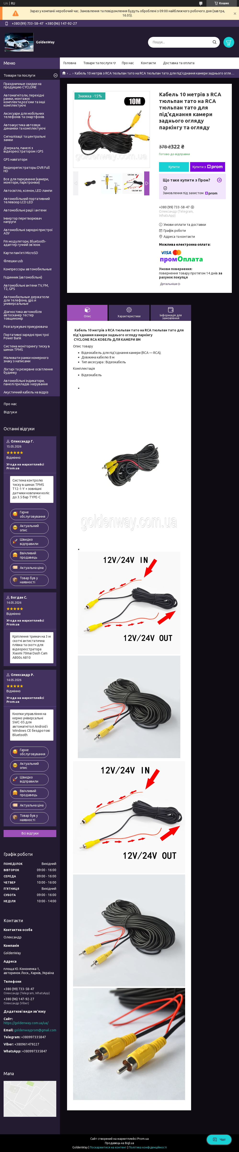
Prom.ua (143, 1138)
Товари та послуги (97, 63)
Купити (174, 167)
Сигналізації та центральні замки (25, 138)
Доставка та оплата (178, 63)
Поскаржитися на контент (108, 1147)
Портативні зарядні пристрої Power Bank (26, 336)
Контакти (148, 63)
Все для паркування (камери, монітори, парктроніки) (26, 180)
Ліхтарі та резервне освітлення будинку (28, 371)
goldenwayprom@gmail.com (35, 1030)
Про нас (128, 63)
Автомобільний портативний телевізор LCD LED (27, 200)
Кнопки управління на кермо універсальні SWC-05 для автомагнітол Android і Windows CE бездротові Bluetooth (31, 724)
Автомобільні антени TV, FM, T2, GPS (26, 287)
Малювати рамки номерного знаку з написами (26, 359)
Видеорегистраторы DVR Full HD (27, 169)
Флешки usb (13, 261)
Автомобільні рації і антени (25, 210)
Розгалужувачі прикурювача (26, 327)
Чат (219, 1139)
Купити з (208, 167)
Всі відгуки (30, 833)
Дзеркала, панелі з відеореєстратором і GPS (23, 149)
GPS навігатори (15, 159)
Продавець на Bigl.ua (119, 1143)
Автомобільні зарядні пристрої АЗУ (28, 231)
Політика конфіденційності (148, 1147)
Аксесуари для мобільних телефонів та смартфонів (24, 115)
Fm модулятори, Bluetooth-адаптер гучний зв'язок (25, 243)
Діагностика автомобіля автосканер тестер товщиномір (23, 315)
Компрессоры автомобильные (28, 269)
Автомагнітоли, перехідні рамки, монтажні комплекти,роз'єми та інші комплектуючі (24, 100)
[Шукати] (214, 42)
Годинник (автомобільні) (23, 277)
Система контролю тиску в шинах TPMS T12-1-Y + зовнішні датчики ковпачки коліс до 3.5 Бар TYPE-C (31, 488)
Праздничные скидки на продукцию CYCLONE (22, 85)
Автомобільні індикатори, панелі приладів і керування (26, 382)
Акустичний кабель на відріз (26, 392)
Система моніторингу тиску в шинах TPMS (27, 348)
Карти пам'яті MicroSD (21, 253)
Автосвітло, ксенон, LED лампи (28, 191)
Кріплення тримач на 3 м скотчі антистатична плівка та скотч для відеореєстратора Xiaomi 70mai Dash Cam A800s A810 (31, 647)
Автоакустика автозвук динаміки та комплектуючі (25, 126)
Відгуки (10, 412)
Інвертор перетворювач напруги (23, 220)
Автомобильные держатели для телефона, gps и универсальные (26, 300)
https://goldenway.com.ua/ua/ (26, 1023)
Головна (69, 63)
